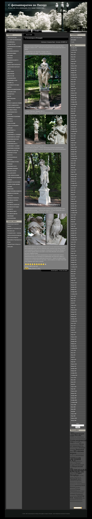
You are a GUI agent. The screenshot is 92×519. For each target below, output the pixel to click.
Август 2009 (73, 404)
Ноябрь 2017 (73, 181)
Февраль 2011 (74, 364)
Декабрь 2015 (74, 233)
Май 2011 (73, 357)
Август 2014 (73, 269)
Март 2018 (73, 172)
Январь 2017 (73, 203)
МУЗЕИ (9, 100)
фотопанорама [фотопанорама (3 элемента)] (76, 501)
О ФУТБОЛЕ (10, 121)
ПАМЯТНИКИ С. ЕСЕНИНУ (13, 145)
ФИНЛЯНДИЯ (10, 215)
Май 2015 (73, 248)
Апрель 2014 (73, 278)
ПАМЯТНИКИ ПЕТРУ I (12, 143)
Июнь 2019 (73, 138)
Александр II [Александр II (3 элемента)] (72, 438)
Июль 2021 (73, 81)
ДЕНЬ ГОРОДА (10, 71)
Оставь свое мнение (63, 270)
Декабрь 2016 (74, 205)
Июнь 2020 (73, 111)
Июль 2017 (73, 190)
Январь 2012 (73, 339)
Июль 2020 (73, 108)
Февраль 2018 (74, 174)
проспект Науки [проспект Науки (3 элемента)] (73, 496)
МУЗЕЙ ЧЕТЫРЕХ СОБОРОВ (13, 107)
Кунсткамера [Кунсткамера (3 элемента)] (78, 457)
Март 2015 (73, 253)
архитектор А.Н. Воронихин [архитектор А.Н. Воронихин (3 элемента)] (76, 482)
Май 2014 (73, 275)
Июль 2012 (73, 325)
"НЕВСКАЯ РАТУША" (12, 37)
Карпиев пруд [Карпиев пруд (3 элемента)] (73, 455)
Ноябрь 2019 (73, 126)
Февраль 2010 (74, 391)
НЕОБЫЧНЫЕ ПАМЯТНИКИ (13, 116)
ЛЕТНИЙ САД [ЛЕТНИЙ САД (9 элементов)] (75, 460)
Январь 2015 (73, 257)
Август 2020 (73, 106)
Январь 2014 (73, 284)
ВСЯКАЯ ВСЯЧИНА (11, 53)
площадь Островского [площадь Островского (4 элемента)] (76, 494)
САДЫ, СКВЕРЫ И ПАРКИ (13, 175)
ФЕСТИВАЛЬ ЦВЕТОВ (12, 213)
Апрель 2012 (73, 332)
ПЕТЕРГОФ (10, 154)
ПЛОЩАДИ (9, 164)
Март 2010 (73, 388)
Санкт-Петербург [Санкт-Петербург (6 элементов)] (76, 474)
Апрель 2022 (73, 61)
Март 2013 (73, 307)
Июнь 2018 (73, 165)
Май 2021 (73, 86)
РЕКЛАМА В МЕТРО (11, 170)
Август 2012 (73, 323)
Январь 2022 (73, 68)
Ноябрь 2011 (73, 343)
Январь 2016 (73, 230)
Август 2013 (73, 296)
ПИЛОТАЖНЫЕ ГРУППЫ (13, 161)
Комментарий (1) (54, 270)
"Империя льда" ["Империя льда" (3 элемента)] (73, 437)
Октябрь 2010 (74, 373)
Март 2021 (73, 90)
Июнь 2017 (73, 192)
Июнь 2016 (73, 219)
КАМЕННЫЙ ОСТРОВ (12, 80)
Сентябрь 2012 (74, 321)
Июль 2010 (73, 379)
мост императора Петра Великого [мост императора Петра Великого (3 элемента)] (77, 492)
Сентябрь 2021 (74, 77)
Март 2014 (73, 280)
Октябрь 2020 (74, 102)
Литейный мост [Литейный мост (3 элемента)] (79, 461)
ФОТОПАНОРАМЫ (11, 218)
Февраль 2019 (74, 147)
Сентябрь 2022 (74, 50)
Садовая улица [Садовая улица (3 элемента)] (73, 473)
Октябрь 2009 (74, 400)
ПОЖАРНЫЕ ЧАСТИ (11, 166)
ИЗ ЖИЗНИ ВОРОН (11, 78)
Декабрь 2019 (74, 124)
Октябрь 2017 (74, 183)
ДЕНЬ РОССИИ (10, 75)
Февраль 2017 (74, 201)
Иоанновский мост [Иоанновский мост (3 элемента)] (80, 453)
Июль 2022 (73, 54)
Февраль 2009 (74, 418)
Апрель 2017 (73, 196)
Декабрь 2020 (74, 97)
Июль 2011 (73, 352)
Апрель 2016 (73, 223)
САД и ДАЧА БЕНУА (11, 173)
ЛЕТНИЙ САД (10, 82)
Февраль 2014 (74, 282)
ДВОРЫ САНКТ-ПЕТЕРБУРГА (13, 64)
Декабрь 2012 (74, 314)
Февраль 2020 (74, 120)
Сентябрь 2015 (74, 239)
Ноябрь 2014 (73, 262)
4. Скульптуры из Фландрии (33, 38)
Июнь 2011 (73, 354)
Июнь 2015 (73, 246)
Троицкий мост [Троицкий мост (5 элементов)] (75, 479)
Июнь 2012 (73, 327)
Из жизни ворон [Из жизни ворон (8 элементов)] (77, 452)
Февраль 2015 (74, 255)
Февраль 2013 (74, 309)
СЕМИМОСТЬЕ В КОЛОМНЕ (13, 182)
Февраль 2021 (74, 93)
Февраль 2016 (74, 228)
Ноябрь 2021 (73, 72)
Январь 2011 (73, 366)
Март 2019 (73, 144)
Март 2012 (73, 334)
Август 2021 (73, 79)
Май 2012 (73, 330)
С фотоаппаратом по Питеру (27, 5)
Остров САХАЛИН (11, 123)
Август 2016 (73, 214)
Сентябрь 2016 (74, 212)
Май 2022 (73, 59)
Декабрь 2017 (74, 178)
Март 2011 (73, 361)
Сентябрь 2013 (74, 294)
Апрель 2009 (73, 413)
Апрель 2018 (73, 169)
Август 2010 (73, 377)
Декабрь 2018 (74, 151)
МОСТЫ (9, 96)
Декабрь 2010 (74, 368)
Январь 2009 (73, 420)
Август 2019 (73, 133)
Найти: (77, 423)
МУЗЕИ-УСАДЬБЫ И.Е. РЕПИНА (14, 103)
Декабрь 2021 (74, 70)
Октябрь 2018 (74, 156)
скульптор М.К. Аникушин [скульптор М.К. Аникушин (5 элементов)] (77, 497)
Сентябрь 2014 (74, 266)
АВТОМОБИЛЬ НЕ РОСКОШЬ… (14, 46)
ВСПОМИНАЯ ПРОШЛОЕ (13, 51)
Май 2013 (73, 303)
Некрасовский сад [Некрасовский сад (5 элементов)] (76, 467)
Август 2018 (73, 160)
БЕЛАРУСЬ (9, 48)
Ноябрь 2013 (73, 289)
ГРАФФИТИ (10, 57)
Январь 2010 (73, 393)
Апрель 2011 (73, 359)
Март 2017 (73, 199)
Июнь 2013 (73, 300)
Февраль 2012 (74, 336)
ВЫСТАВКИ (10, 55)
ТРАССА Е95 (10, 195)
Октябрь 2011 (74, 345)
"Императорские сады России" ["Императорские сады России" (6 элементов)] (77, 434)
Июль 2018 (73, 163)
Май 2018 (73, 167)
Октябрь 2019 (74, 129)
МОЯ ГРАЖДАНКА (11, 98)
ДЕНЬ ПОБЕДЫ (10, 73)
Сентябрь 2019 (74, 131)
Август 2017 (73, 187)
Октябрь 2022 (74, 47)
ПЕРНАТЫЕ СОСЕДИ (12, 152)
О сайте (37, 31)
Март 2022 (73, 63)
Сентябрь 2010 (74, 375)
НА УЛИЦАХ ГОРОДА (12, 109)
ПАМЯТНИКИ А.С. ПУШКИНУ (14, 134)
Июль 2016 (73, 217)
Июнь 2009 (73, 409)
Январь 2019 (73, 149)
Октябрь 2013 (74, 291)
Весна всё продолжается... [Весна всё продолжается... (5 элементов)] (77, 445)
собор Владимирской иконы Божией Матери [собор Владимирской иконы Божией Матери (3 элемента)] (77, 500)
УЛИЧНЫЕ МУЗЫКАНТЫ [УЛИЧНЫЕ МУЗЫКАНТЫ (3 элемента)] (75, 480)
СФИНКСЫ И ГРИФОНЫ (12, 193)
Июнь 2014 (73, 273)
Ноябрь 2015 (73, 235)
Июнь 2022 (73, 56)
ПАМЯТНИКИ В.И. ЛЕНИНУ (13, 136)
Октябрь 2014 (74, 264)
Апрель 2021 (73, 88)
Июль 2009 (73, 406)
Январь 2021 (73, 95)
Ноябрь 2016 (73, 208)
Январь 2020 (73, 122)
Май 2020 (73, 113)
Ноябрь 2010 (73, 370)
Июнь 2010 (73, 382)
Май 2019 (73, 140)
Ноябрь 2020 (73, 99)
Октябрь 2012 (74, 318)
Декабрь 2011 (74, 341)
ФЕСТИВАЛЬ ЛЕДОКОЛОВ (13, 204)
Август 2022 (73, 52)
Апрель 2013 (73, 305)
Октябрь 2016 (74, 210)
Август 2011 (73, 350)
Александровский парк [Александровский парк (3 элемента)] (80, 438)
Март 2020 (73, 117)
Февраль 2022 (74, 65)
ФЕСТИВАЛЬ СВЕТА (11, 211)
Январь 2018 (73, 176)
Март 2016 (73, 226)
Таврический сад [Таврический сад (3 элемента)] (77, 477)
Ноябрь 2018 (73, 153)
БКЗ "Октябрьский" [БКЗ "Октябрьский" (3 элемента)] (77, 442)
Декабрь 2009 (74, 395)
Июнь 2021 (73, 83)
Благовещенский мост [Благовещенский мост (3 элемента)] (74, 444)
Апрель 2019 (73, 142)
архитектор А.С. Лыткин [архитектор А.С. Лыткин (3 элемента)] (75, 483)
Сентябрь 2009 (74, 402)
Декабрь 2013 (74, 287)
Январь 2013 (73, 312)
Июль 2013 (73, 298)
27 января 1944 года (11, 44)
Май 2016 (73, 221)
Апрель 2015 (73, 251)
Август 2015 (73, 242)
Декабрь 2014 (74, 260)
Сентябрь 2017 (74, 185)
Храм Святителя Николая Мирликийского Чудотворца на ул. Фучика (14, 240)
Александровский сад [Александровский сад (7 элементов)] (78, 441)
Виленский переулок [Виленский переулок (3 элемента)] (74, 447)
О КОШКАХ (10, 118)
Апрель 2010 (73, 386)
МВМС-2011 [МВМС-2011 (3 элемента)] (72, 463)
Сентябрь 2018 (74, 158)
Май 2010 (73, 384)
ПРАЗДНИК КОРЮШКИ (12, 168)
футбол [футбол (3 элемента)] (81, 501)
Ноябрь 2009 (73, 397)
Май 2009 (73, 411)
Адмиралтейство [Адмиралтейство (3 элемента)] (80, 437)
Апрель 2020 (73, 115)
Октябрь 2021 (74, 74)
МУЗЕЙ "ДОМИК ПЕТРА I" (13, 105)
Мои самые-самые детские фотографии (18, 31)
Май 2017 (73, 194)
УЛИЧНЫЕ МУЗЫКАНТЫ (13, 197)
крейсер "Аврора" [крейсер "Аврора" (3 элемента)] (81, 491)
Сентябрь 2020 (74, 104)
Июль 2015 (73, 244)
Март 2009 (73, 415)
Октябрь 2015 (74, 237)
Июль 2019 (73, 135)
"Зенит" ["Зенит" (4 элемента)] (72, 432)
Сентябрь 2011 (74, 348)
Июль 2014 (73, 271)
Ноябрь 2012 (73, 316)
